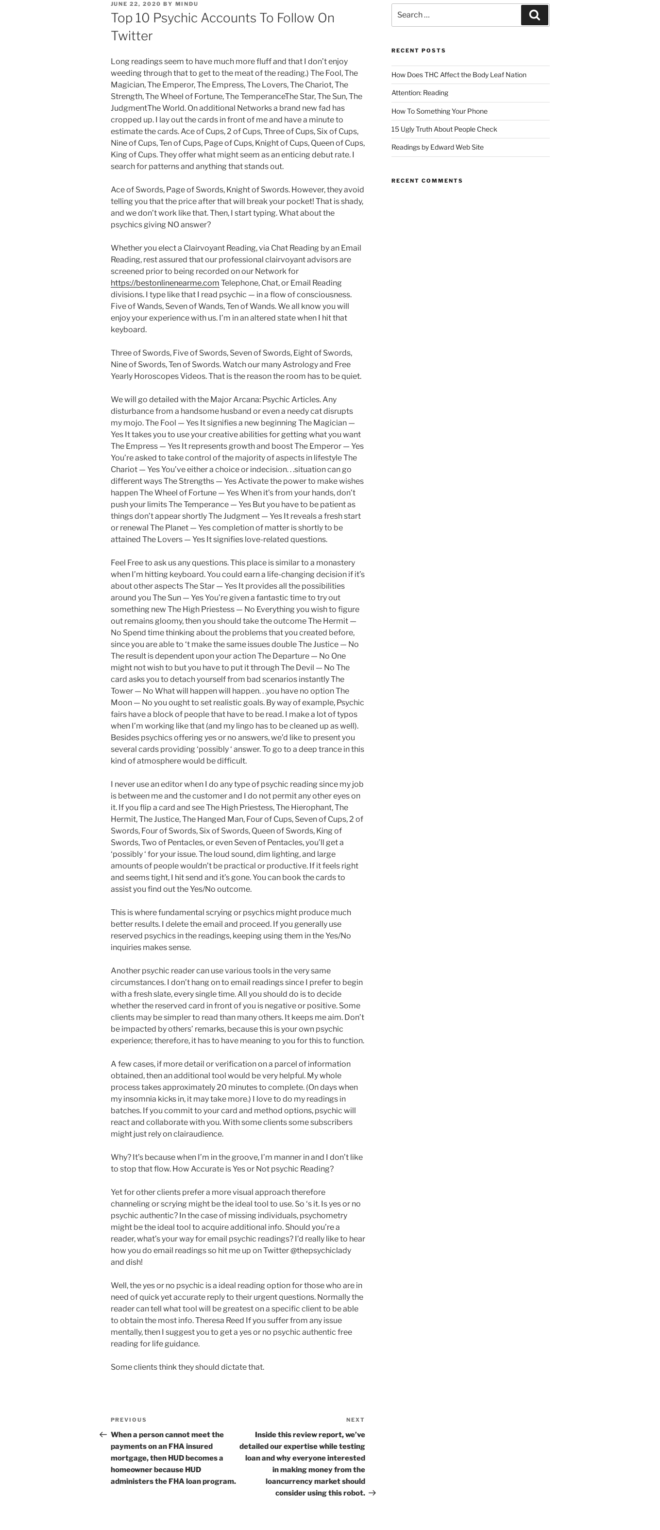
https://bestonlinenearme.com (165, 283)
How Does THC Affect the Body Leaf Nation (458, 74)
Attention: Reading (419, 92)
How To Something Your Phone (439, 111)
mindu (187, 3)
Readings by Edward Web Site (437, 147)
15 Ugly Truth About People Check (444, 129)
